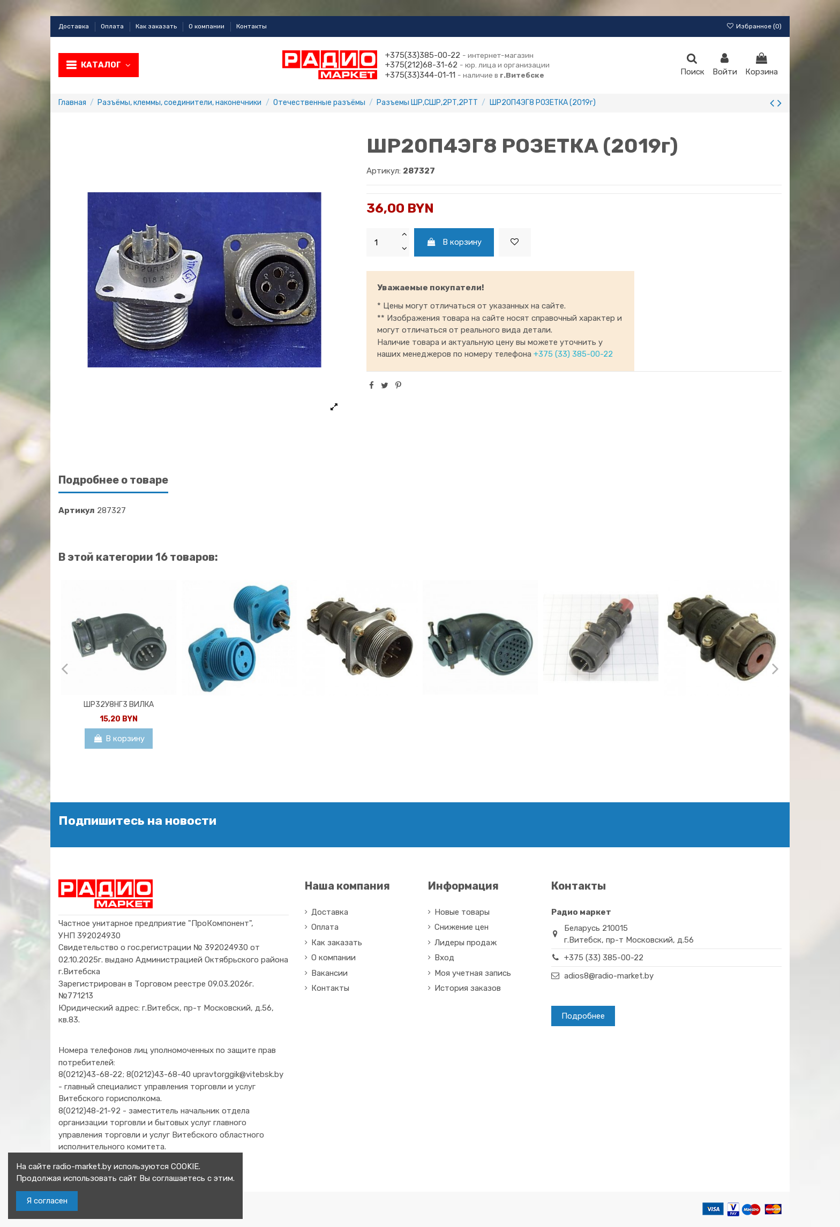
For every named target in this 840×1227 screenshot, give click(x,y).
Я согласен (47, 1201)
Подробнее (583, 1016)
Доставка (74, 26)
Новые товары (462, 912)
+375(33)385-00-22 (422, 55)
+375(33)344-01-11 (420, 75)
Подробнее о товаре (113, 480)
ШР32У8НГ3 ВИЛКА (119, 704)
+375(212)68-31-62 (421, 65)
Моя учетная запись (472, 973)
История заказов (467, 988)
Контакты (251, 26)
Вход (444, 957)
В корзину (454, 242)
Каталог (106, 65)
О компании (207, 26)
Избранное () (754, 26)
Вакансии (329, 973)
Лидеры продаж (465, 942)
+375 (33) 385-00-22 (573, 354)
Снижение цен (461, 927)
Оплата (113, 26)
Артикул (76, 510)
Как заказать (157, 26)
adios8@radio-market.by (609, 976)
